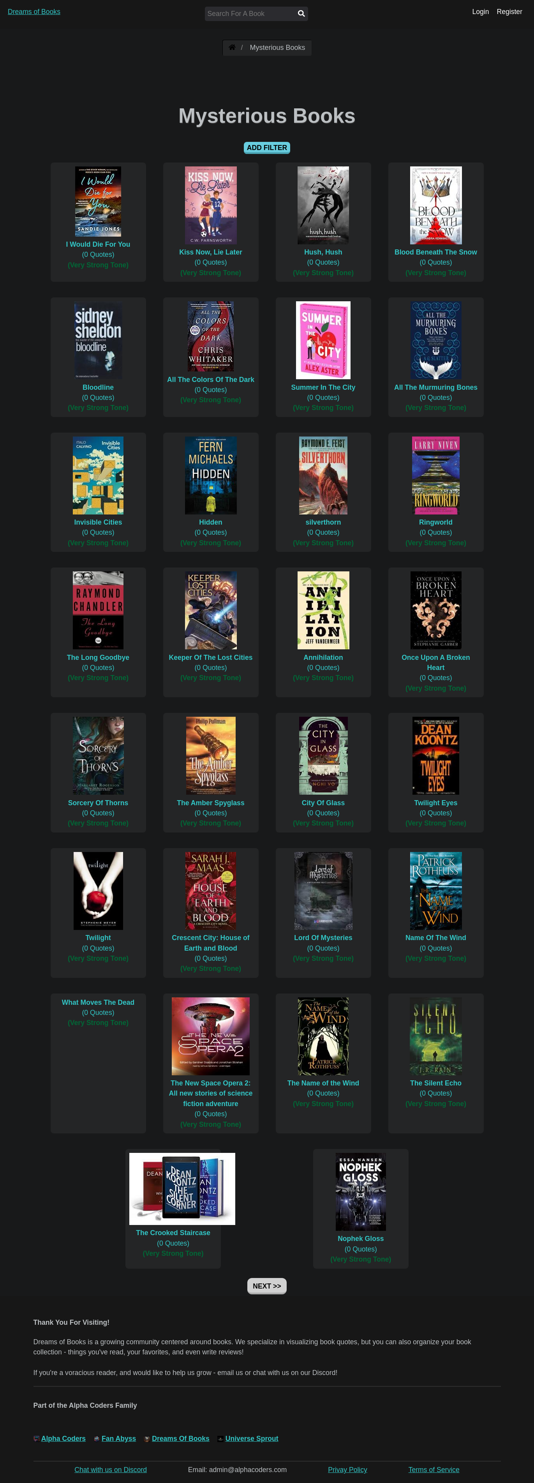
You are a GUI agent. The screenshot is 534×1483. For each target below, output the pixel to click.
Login (480, 12)
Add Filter (267, 148)
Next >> (267, 1286)
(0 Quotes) (98, 244)
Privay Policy (347, 1470)
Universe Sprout (252, 1438)
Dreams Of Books (181, 1438)
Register (509, 12)
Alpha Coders (63, 1438)
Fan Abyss (119, 1438)
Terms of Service (434, 1470)
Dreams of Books (34, 12)
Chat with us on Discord (110, 1470)
